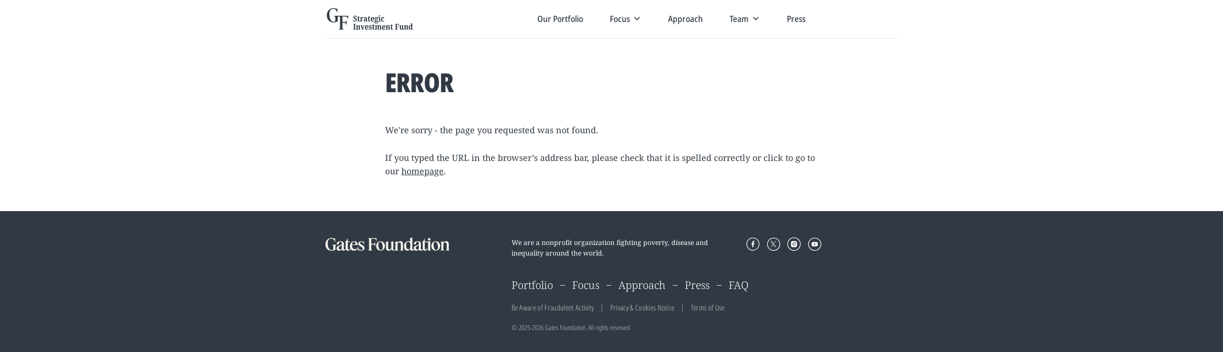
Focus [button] (625, 18)
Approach (685, 18)
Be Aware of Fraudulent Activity (553, 307)
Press (796, 18)
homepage (422, 171)
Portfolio (532, 284)
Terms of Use (708, 307)
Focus (585, 284)
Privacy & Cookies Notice (642, 307)
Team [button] (745, 18)
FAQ (739, 284)
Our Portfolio (560, 18)
